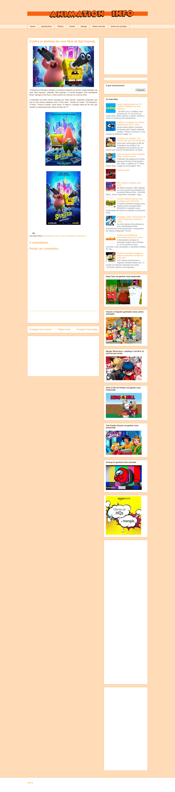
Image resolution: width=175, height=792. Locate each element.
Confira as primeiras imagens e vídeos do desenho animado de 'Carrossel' (130, 255)
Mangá (84, 26)
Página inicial (64, 329)
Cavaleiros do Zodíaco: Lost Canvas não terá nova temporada (131, 139)
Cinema (56, 236)
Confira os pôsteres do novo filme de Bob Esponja (62, 41)
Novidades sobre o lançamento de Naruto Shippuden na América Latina (131, 219)
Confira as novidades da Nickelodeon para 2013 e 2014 (130, 236)
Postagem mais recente (40, 329)
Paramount (81, 236)
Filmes (60, 26)
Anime (72, 26)
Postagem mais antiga (87, 329)
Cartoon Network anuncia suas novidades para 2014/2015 (130, 200)
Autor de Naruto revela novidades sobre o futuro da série (131, 155)
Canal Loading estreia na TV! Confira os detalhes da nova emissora (129, 106)
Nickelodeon (71, 236)
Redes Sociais (98, 26)
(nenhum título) (123, 170)
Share (29, 783)
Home (32, 26)
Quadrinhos (46, 26)
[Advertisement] (63, 317)
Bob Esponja (47, 236)
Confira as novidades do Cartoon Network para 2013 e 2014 (131, 123)
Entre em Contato (119, 26)
